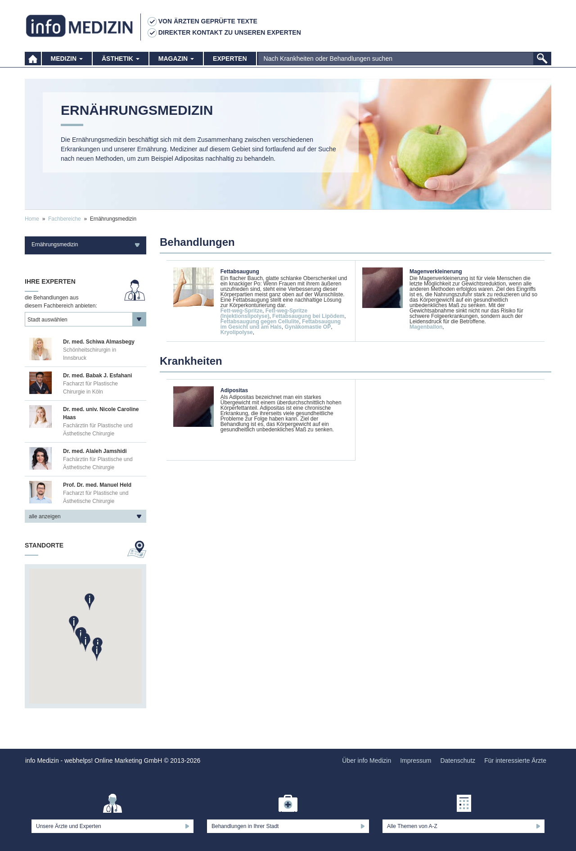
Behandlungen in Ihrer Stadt (245, 826)
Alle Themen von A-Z (412, 826)
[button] (96, 652)
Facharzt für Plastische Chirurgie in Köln (90, 387)
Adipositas (234, 390)
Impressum (415, 760)
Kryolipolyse (236, 332)
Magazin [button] (176, 58)
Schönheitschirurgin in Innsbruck (89, 354)
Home (32, 219)
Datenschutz (457, 760)
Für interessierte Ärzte (515, 760)
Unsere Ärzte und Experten (68, 826)
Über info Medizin (366, 760)
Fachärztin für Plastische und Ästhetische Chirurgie (98, 429)
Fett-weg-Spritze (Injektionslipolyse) (263, 313)
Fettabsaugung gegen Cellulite (259, 321)
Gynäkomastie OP (307, 327)
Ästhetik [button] (121, 58)
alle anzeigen (45, 516)
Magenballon (426, 327)
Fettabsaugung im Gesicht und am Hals (280, 324)
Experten (230, 58)
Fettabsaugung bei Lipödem (308, 316)
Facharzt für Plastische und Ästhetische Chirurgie (95, 497)
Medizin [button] (67, 58)
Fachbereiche (64, 219)
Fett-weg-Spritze (241, 311)
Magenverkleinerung (436, 271)
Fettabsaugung (239, 271)
